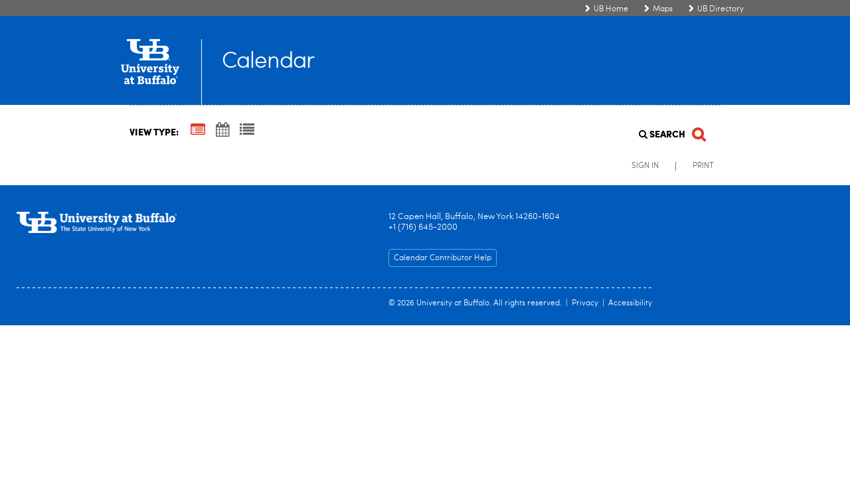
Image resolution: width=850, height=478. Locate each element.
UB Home (611, 9)
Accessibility (630, 303)
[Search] (671, 130)
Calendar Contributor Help (442, 258)
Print (703, 166)
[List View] (247, 130)
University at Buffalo (452, 303)
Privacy (585, 303)
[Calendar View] (222, 130)
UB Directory (720, 9)
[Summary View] (198, 130)
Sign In (645, 166)
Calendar (268, 62)
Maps (663, 9)
